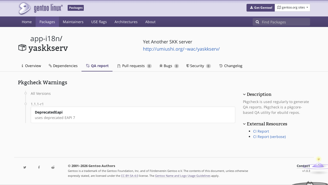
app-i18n (45, 38)
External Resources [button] (267, 123)
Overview (31, 65)
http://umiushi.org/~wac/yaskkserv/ (181, 49)
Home (27, 21)
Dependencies (63, 65)
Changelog (230, 65)
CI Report (261, 131)
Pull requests (134, 65)
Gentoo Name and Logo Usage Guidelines (182, 176)
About (150, 21)
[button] (261, 8)
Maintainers (73, 21)
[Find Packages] (286, 22)
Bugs (169, 65)
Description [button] (259, 94)
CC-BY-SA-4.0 (129, 176)
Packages (47, 21)
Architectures (126, 21)
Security (199, 65)
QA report (97, 65)
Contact (303, 166)
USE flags (99, 21)
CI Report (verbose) (269, 136)
